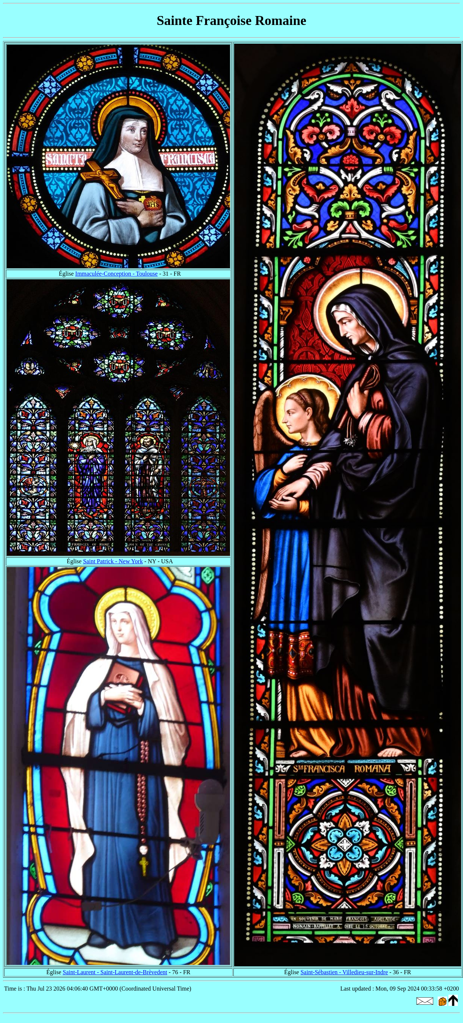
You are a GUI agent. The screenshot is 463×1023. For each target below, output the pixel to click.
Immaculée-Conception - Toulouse (116, 273)
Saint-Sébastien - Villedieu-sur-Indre (344, 972)
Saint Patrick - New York (113, 561)
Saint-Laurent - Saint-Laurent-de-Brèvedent (115, 972)
